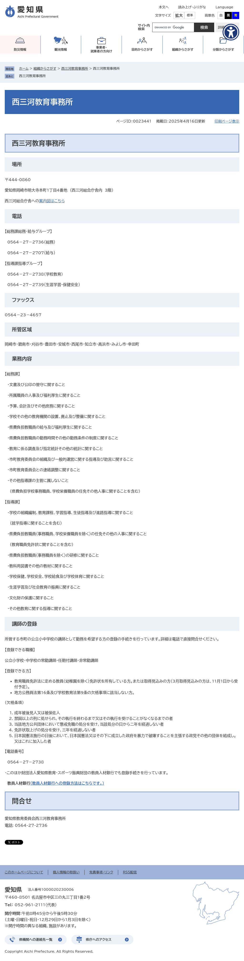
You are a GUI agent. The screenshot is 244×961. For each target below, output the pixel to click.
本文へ (164, 7)
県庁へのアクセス (99, 939)
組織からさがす (45, 68)
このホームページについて (24, 872)
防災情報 (20, 49)
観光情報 (61, 49)
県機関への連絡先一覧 (35, 939)
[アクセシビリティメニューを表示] (231, 32)
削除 (49, 76)
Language (224, 7)
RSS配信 (130, 872)
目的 (142, 50)
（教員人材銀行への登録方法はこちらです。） (67, 783)
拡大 (179, 15)
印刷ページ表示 (227, 121)
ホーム (23, 68)
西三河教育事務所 (74, 68)
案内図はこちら (52, 201)
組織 (182, 50)
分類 (223, 50)
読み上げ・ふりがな (192, 7)
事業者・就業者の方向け (101, 49)
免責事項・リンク (101, 872)
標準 (190, 15)
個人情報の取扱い (66, 872)
